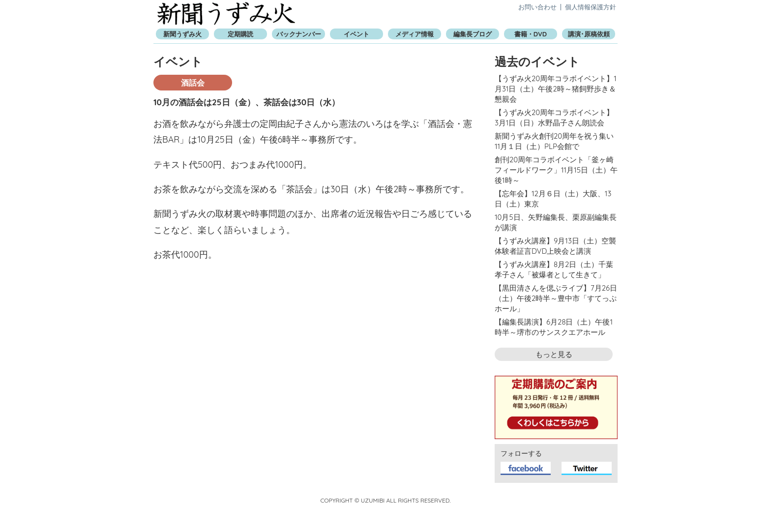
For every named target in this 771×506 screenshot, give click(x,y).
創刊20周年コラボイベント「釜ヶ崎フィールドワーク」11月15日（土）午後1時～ (556, 170)
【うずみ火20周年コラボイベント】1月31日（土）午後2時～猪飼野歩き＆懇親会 (556, 89)
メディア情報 (414, 34)
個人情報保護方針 (590, 7)
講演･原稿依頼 (589, 34)
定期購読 (240, 34)
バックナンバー (298, 34)
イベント (356, 34)
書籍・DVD (530, 34)
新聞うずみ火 (226, 13)
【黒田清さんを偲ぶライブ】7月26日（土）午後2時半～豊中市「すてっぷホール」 (556, 298)
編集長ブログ (472, 34)
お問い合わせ (537, 7)
